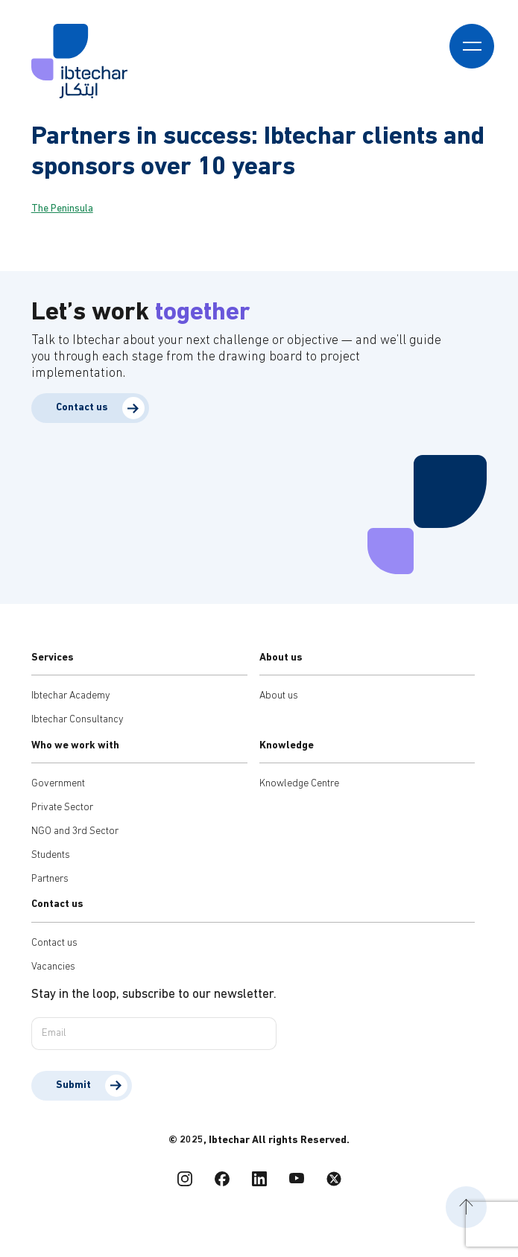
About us (278, 695)
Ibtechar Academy (70, 695)
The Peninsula (62, 208)
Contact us (82, 407)
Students (50, 855)
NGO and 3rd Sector (75, 831)
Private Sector (62, 807)
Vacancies (53, 967)
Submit (73, 1085)
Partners (50, 879)
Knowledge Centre (299, 783)
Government (58, 783)
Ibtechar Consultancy (77, 719)
